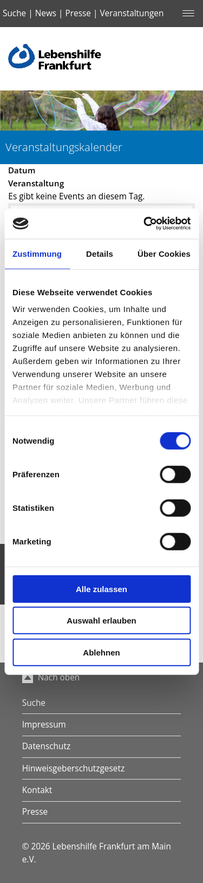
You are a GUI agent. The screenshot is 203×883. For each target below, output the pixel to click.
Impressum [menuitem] (44, 724)
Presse (78, 13)
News (45, 13)
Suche (14, 13)
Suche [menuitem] (33, 703)
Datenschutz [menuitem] (46, 746)
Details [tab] (99, 253)
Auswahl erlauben (101, 620)
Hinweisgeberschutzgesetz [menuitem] (73, 768)
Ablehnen (101, 652)
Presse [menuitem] (35, 811)
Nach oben (51, 677)
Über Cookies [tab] (164, 253)
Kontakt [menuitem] (37, 790)
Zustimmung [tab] (37, 253)
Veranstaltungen (131, 13)
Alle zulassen (101, 588)
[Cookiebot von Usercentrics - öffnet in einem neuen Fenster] (145, 224)
